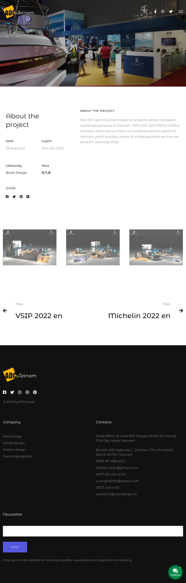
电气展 (46, 173)
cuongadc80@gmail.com (117, 481)
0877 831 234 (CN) (111, 474)
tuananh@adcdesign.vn (116, 494)
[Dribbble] (27, 392)
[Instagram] (162, 12)
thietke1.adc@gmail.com (117, 468)
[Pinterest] (35, 392)
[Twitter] (171, 12)
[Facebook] (155, 12)
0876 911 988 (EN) (110, 461)
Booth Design (16, 173)
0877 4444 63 (107, 487)
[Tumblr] (28, 197)
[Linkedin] (21, 197)
